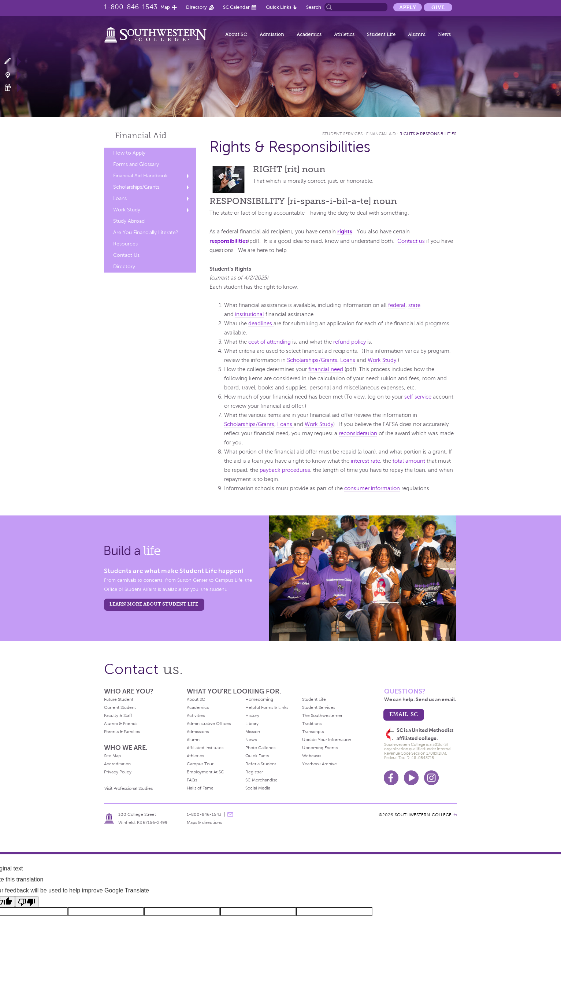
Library (252, 723)
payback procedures (285, 470)
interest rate (365, 461)
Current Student (120, 707)
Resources (125, 244)
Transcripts (313, 731)
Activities (196, 715)
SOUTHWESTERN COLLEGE (423, 814)
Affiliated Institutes (205, 747)
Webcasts (311, 755)
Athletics (344, 34)
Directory (196, 7)
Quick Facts (257, 755)
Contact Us (126, 255)
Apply (407, 7)
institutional (249, 314)
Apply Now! (12, 61)
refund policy (349, 342)
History (252, 715)
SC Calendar (236, 7)
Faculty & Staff (118, 715)
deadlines (261, 323)
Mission (252, 731)
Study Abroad (129, 221)
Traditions (312, 723)
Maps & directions (204, 822)
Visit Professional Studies (128, 788)
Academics (309, 34)
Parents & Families (122, 731)
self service (417, 397)
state (414, 305)
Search (313, 7)
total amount (409, 461)
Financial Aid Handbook (140, 175)
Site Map (112, 755)
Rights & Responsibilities (428, 133)
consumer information (372, 488)
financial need (325, 369)
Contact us (411, 241)
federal (396, 305)
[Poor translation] (26, 901)
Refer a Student (260, 763)
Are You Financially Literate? (145, 232)
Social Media (257, 788)
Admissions (198, 731)
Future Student (118, 699)
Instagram (431, 777)
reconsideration (358, 433)
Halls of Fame (200, 788)
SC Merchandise (261, 780)
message (230, 814)
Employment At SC (205, 771)
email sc (403, 714)
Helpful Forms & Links (266, 707)
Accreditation (117, 763)
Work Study (126, 209)
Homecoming (259, 699)
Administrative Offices (209, 723)
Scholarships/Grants (136, 187)
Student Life (381, 34)
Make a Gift (12, 88)
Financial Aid (381, 133)
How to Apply (129, 153)
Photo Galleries (260, 747)
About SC (236, 34)
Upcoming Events (320, 747)
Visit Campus (12, 74)
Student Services (342, 133)
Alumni (417, 34)
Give (438, 7)
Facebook (391, 777)
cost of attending (269, 342)
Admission (272, 34)
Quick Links (278, 7)
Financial (141, 135)
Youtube (411, 777)
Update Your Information (326, 739)
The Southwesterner (322, 715)
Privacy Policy (117, 771)
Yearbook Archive (319, 763)
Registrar (254, 771)
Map (165, 7)
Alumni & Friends (120, 723)
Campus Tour (200, 763)
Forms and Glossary (136, 164)
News (444, 34)
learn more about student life (153, 604)
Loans (120, 198)
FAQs (192, 780)
